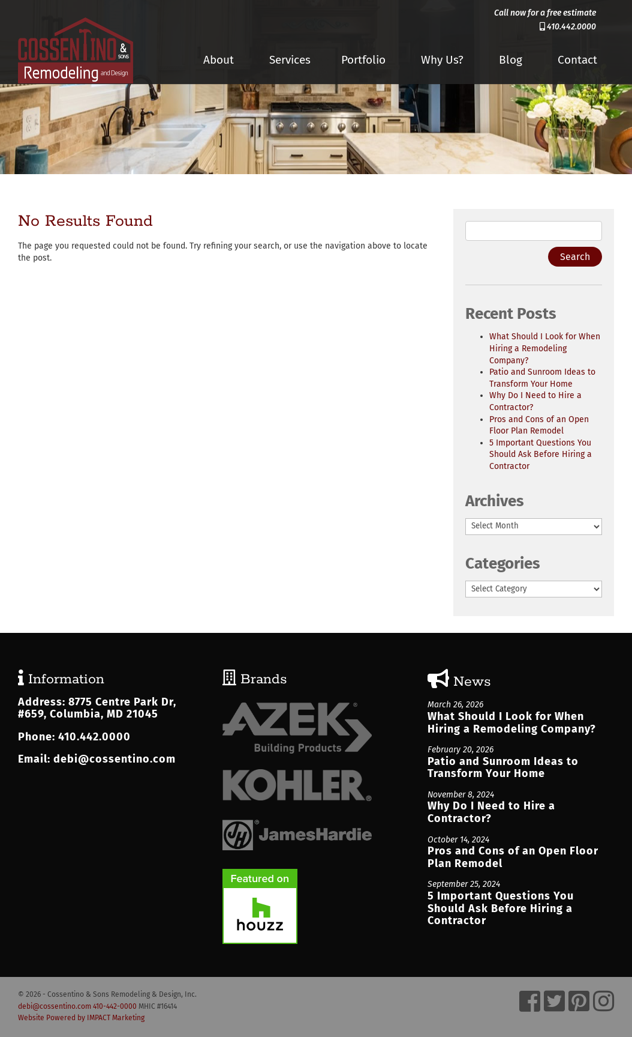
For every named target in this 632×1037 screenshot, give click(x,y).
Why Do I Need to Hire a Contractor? (491, 812)
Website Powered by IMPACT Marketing (81, 1018)
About (218, 60)
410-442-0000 (115, 1006)
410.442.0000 (568, 27)
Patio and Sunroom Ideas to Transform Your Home (503, 768)
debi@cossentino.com (114, 759)
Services (290, 60)
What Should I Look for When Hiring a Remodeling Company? (544, 348)
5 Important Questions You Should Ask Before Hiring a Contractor (540, 454)
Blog (510, 60)
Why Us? (442, 60)
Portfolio (363, 60)
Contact (577, 60)
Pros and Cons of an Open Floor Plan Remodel (513, 857)
